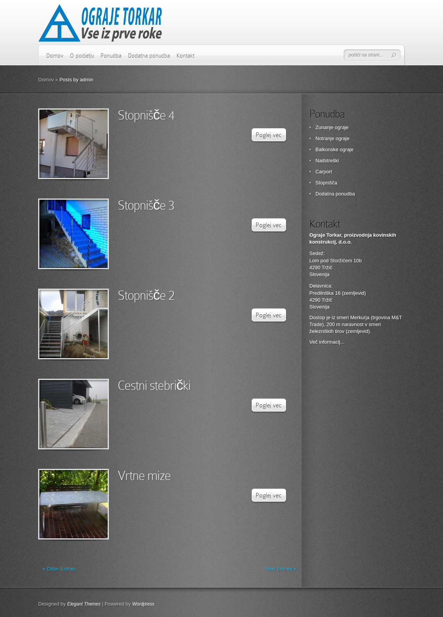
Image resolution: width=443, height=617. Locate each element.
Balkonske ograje (334, 149)
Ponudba (110, 56)
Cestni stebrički (154, 385)
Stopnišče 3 (146, 205)
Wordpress (143, 604)
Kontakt (185, 56)
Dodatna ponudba (149, 56)
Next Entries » (280, 569)
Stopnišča (326, 183)
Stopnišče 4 (146, 115)
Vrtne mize (144, 475)
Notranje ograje (332, 138)
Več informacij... (326, 342)
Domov (54, 56)
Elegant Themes (83, 604)
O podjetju (82, 56)
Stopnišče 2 (146, 295)
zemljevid (358, 331)
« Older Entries (59, 569)
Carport (323, 171)
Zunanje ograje (332, 127)
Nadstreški (327, 160)
